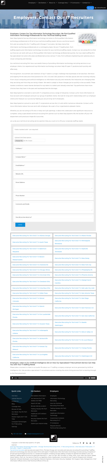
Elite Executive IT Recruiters (84, 447)
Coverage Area (64, 2)
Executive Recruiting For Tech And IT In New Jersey (72, 258)
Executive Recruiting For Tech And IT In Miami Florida (73, 236)
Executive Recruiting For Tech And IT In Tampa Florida (73, 348)
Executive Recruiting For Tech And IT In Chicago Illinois (31, 270)
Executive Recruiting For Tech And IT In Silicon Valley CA (74, 332)
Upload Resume (100, 7)
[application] (53, 378)
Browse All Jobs (16, 409)
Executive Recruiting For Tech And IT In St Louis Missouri (74, 340)
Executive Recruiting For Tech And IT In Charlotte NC (30, 265)
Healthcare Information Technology (57, 414)
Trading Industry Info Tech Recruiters (39, 410)
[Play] (12, 378)
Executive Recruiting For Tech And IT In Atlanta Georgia (31, 236)
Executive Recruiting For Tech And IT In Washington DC (73, 356)
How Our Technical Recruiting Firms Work (57, 405)
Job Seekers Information (38, 396)
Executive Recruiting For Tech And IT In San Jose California (74, 316)
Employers (33, 2)
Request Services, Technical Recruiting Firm (58, 427)
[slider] (51, 378)
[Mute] (89, 378)
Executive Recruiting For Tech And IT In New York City (73, 265)
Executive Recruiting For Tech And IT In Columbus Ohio (31, 288)
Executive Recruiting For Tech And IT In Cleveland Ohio (31, 281)
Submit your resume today (39, 423)
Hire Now (90, 7)
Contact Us (87, 2)
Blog (13, 404)
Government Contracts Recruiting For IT (57, 419)
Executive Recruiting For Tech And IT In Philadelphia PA (73, 270)
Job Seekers (43, 2)
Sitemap (14, 427)
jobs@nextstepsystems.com (35, 434)
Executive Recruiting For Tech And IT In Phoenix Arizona (74, 275)
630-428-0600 (17, 434)
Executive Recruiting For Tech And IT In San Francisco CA (74, 308)
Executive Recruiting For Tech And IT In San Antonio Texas (74, 293)
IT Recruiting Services (67, 447)
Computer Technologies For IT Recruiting (19, 423)
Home (41, 22)
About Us (53, 2)
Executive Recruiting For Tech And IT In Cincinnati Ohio (31, 275)
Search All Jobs (35, 403)
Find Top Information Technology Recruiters (23, 447)
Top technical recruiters (17, 450)
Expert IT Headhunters (24, 448)
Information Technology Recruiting (57, 400)
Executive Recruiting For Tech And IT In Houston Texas (31, 324)
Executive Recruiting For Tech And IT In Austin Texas (30, 242)
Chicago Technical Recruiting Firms (49, 447)
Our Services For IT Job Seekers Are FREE (38, 400)
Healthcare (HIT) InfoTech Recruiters (38, 415)
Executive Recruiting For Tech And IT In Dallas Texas (30, 293)
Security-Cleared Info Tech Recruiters (39, 420)
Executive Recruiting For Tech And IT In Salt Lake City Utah (74, 288)
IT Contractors (76, 2)
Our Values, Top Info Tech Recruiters (19, 413)
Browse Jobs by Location (38, 406)
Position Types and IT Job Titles (19, 418)
